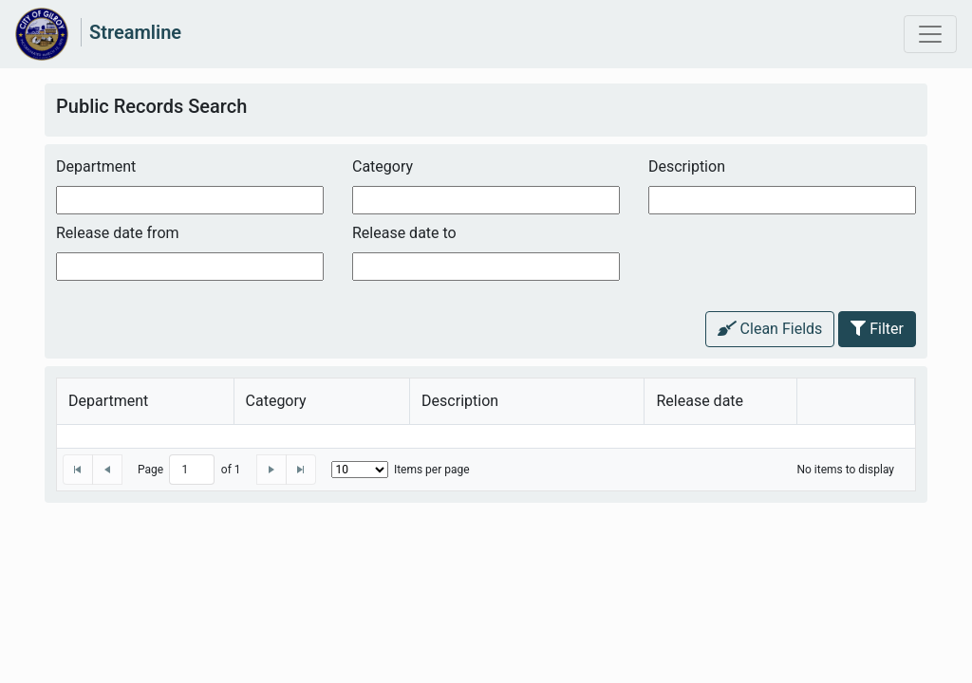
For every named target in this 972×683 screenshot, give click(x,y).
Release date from (117, 233)
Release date (699, 401)
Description (686, 166)
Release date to (404, 233)
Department (96, 166)
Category (382, 166)
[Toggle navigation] (930, 34)
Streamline (135, 32)
